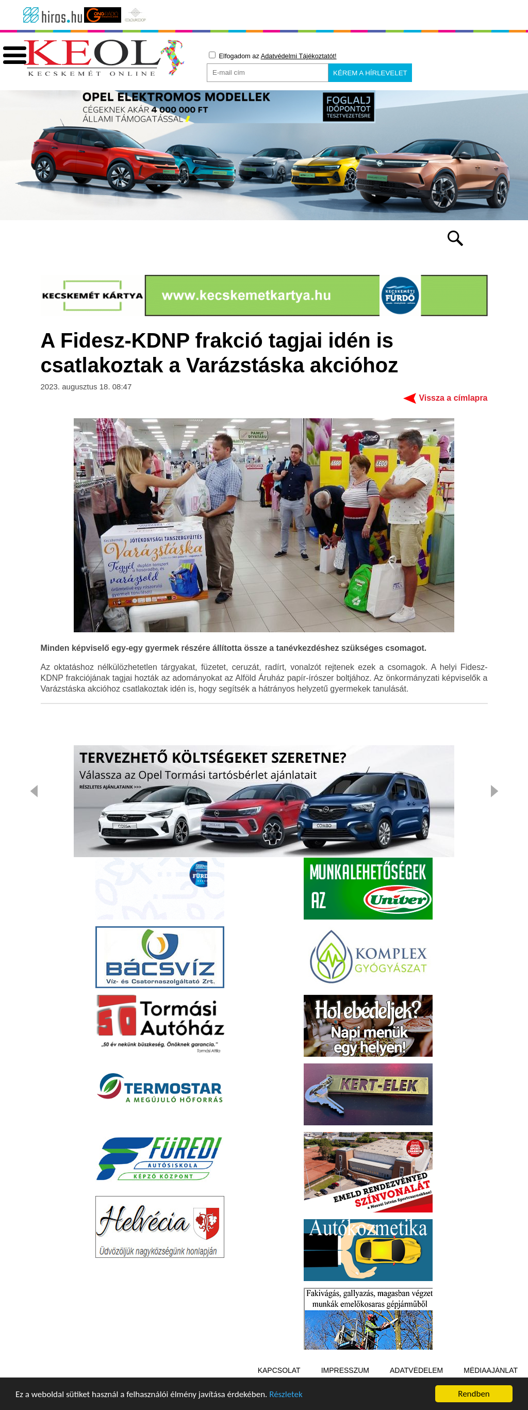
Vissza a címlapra (453, 398)
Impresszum (345, 1370)
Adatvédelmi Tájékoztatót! (299, 56)
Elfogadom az (273, 56)
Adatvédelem (416, 1370)
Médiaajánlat (491, 1370)
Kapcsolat (279, 1370)
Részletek (286, 1395)
